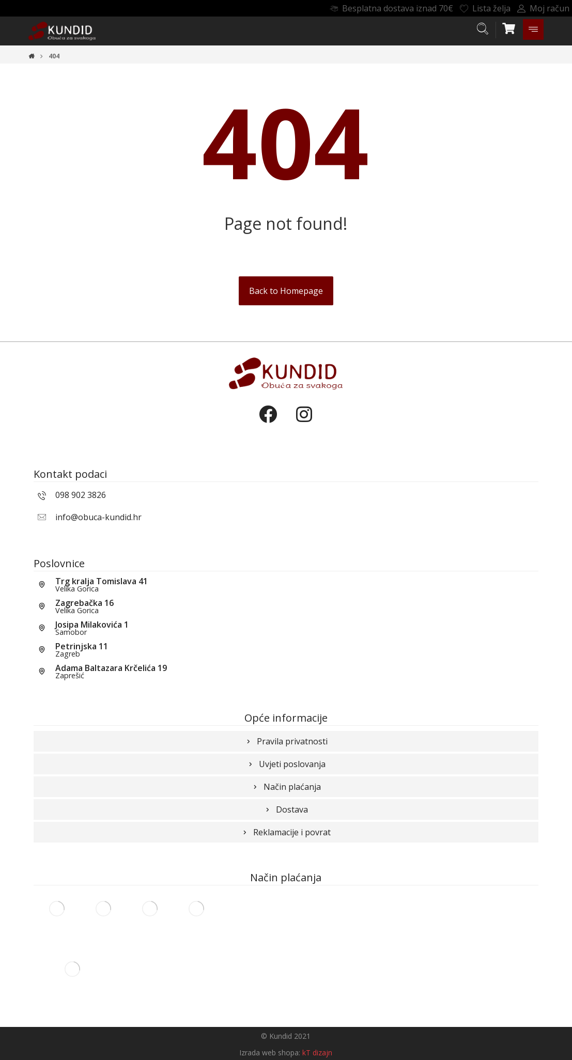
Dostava (286, 809)
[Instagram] (304, 423)
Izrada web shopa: (269, 1052)
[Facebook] (268, 423)
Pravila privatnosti (286, 741)
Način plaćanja (286, 786)
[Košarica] (509, 27)
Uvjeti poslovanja (286, 764)
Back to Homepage (286, 291)
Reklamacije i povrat (286, 832)
